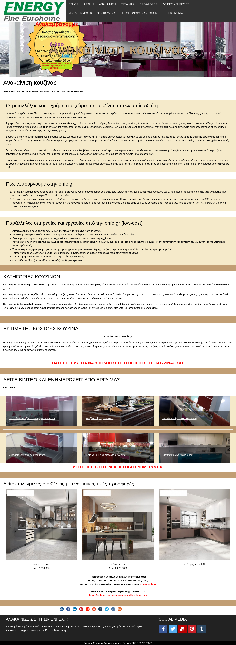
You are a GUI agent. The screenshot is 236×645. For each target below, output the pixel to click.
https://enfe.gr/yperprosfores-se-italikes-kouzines (118, 595)
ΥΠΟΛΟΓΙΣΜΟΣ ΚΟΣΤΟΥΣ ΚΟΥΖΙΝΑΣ (93, 13)
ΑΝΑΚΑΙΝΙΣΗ (107, 4)
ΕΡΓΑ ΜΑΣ (127, 4)
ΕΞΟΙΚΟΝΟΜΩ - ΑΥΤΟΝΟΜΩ (141, 13)
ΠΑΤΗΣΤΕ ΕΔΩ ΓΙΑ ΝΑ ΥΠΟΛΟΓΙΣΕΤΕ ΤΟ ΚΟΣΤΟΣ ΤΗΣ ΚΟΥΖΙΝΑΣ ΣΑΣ (118, 363)
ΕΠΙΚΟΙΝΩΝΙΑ (174, 13)
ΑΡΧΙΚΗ (89, 4)
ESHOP (73, 4)
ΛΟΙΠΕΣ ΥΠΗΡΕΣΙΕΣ (175, 4)
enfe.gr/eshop (148, 584)
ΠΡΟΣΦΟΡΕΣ (148, 4)
